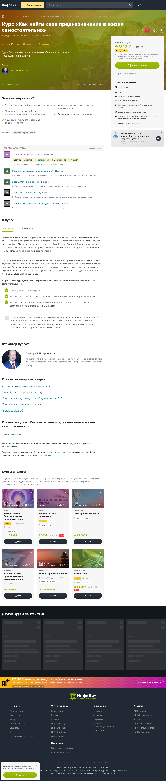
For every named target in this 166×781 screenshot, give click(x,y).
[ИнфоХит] (9, 5)
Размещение (57, 711)
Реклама (55, 715)
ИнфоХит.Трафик (59, 727)
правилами (59, 452)
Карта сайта (98, 730)
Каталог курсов (17, 711)
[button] (140, 30)
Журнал (13, 732)
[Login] (161, 5)
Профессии (15, 715)
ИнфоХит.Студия (59, 723)
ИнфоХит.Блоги (58, 736)
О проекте (97, 711)
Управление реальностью (24, 133)
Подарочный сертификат (22, 736)
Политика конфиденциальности (103, 725)
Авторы (13, 719)
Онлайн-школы (17, 723)
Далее (18, 541)
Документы (98, 719)
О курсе (5, 435)
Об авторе (16, 435)
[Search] (130, 5)
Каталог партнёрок (60, 752)
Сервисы (55, 719)
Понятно (20, 775)
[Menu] (24, 5)
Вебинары (15, 727)
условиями (46, 455)
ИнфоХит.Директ (59, 732)
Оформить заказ (137, 65)
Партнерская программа (62, 748)
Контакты (97, 715)
